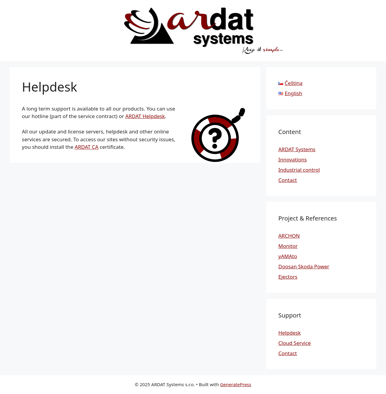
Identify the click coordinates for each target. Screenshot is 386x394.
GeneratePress (235, 384)
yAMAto (287, 256)
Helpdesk (289, 332)
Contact (287, 180)
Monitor (288, 245)
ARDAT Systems (296, 149)
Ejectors (287, 276)
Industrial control (299, 169)
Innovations (292, 159)
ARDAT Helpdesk (145, 116)
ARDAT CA (87, 146)
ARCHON (289, 235)
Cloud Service (294, 342)
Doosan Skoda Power (303, 266)
